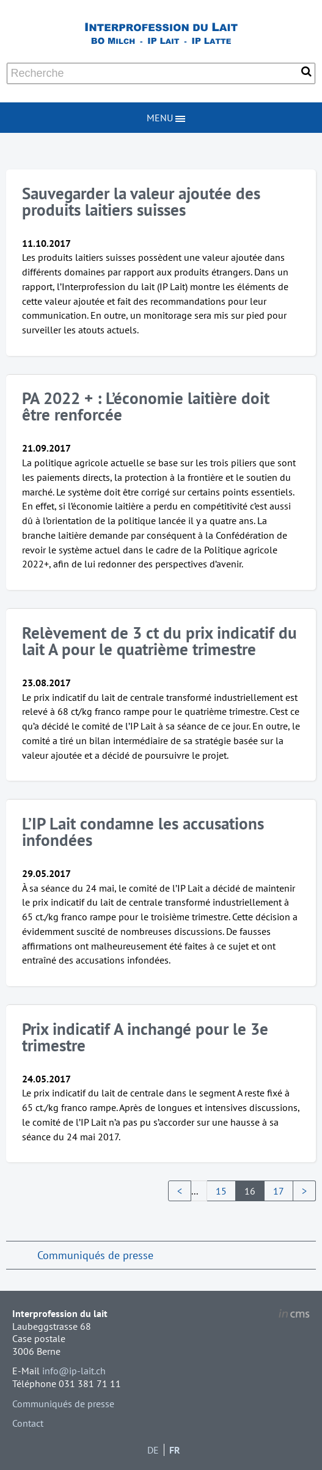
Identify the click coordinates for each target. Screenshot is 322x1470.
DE (153, 1450)
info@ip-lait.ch (74, 1371)
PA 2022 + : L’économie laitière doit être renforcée (145, 406)
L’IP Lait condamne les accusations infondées (143, 831)
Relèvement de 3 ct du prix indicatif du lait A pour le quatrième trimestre (159, 640)
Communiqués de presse (95, 1255)
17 (278, 1191)
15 (221, 1191)
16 (249, 1191)
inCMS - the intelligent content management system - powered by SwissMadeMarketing (294, 1315)
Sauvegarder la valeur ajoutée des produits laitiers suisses (141, 201)
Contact (27, 1423)
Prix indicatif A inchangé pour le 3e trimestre (145, 1037)
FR (174, 1450)
